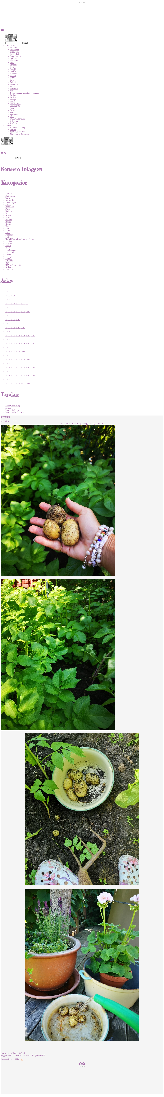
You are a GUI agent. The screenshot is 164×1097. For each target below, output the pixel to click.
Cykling (13, 58)
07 (21, 304)
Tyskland (14, 114)
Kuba (12, 86)
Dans (12, 63)
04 (14, 296)
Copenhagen (15, 56)
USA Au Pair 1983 (17, 119)
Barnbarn (14, 52)
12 (29, 312)
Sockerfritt (15, 106)
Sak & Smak (15, 104)
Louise (13, 130)
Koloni (13, 82)
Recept (13, 99)
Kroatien (14, 84)
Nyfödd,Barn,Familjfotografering (24, 93)
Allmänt (13, 48)
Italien (13, 76)
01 (6, 296)
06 (19, 304)
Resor (12, 102)
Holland (13, 73)
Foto (12, 67)
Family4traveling (17, 127)
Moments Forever (17, 132)
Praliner (13, 95)
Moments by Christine (19, 134)
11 (27, 304)
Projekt (13, 97)
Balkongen (14, 50)
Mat (11, 91)
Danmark (14, 60)
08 (24, 312)
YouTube (14, 123)
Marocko (14, 89)
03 (11, 296)
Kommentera (6, 1059)
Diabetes (14, 65)
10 (27, 312)
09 (24, 304)
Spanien (13, 108)
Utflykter (14, 121)
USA (12, 117)
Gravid (13, 69)
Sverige (13, 110)
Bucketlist (14, 54)
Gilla (16, 1059)
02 (9, 296)
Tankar (13, 112)
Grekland (14, 71)
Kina (12, 80)
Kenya (12, 78)
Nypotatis (5, 417)
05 (16, 304)
